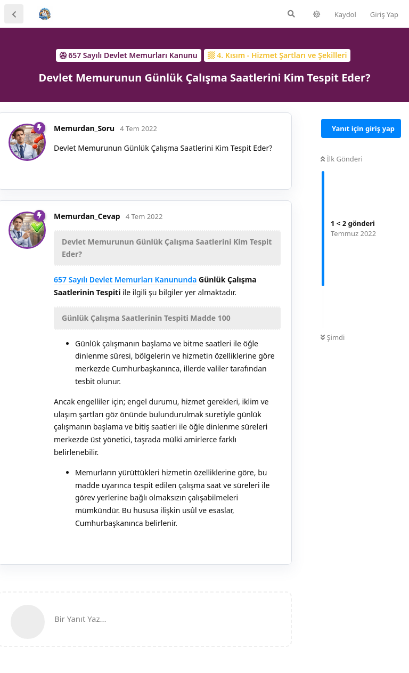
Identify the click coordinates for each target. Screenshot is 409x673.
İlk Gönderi (342, 159)
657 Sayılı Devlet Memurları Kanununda (125, 279)
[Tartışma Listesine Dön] (13, 13)
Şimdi (333, 337)
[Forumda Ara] (291, 13)
